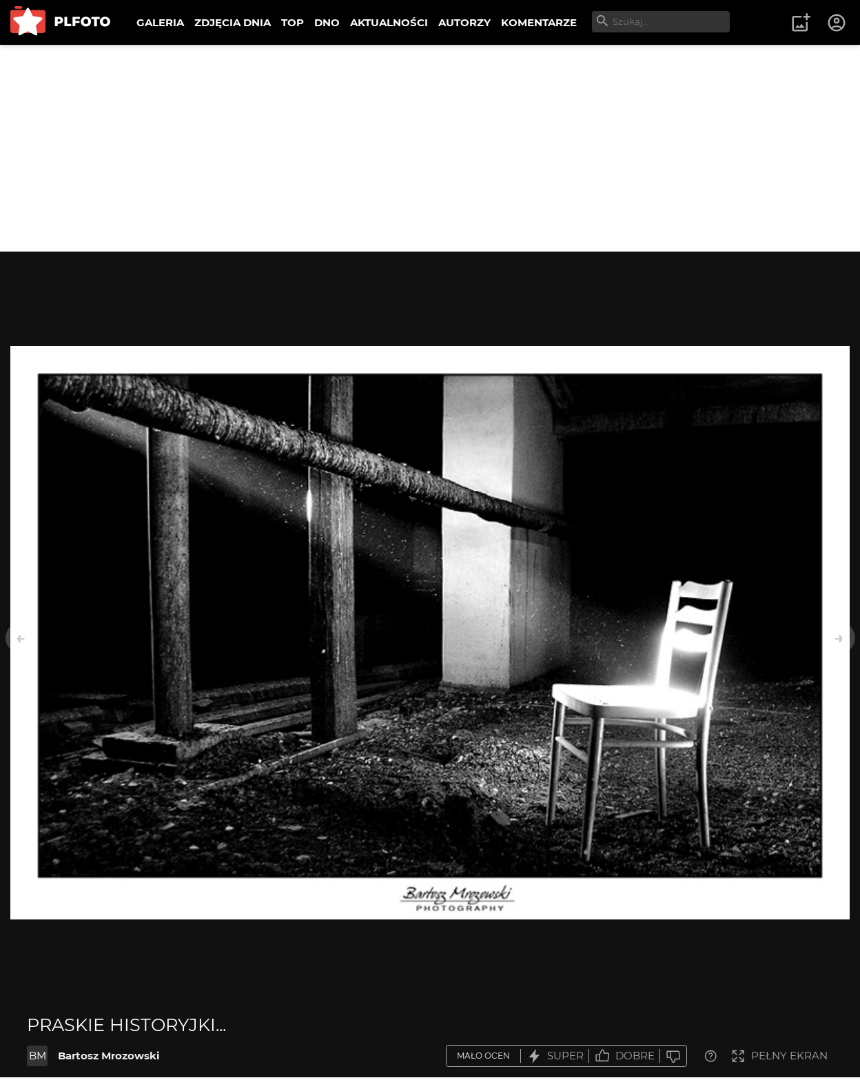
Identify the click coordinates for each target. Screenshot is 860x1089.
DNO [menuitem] (327, 22)
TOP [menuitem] (292, 22)
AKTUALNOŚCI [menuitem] (389, 22)
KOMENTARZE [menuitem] (539, 22)
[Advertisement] (430, 148)
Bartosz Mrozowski (109, 1055)
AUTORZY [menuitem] (464, 22)
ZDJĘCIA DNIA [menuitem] (232, 22)
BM (37, 1055)
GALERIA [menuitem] (160, 22)
